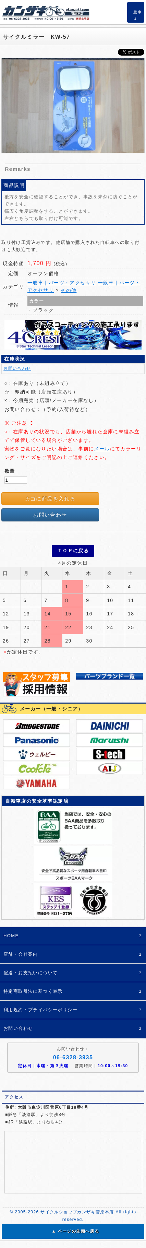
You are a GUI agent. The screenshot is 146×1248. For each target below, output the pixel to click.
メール (102, 448)
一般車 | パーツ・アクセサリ (61, 282)
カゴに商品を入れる (50, 499)
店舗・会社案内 (72, 954)
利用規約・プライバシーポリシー (72, 1010)
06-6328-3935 (73, 1057)
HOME (72, 936)
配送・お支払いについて (72, 973)
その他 (68, 290)
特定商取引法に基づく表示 (72, 991)
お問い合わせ (17, 368)
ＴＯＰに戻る (73, 550)
